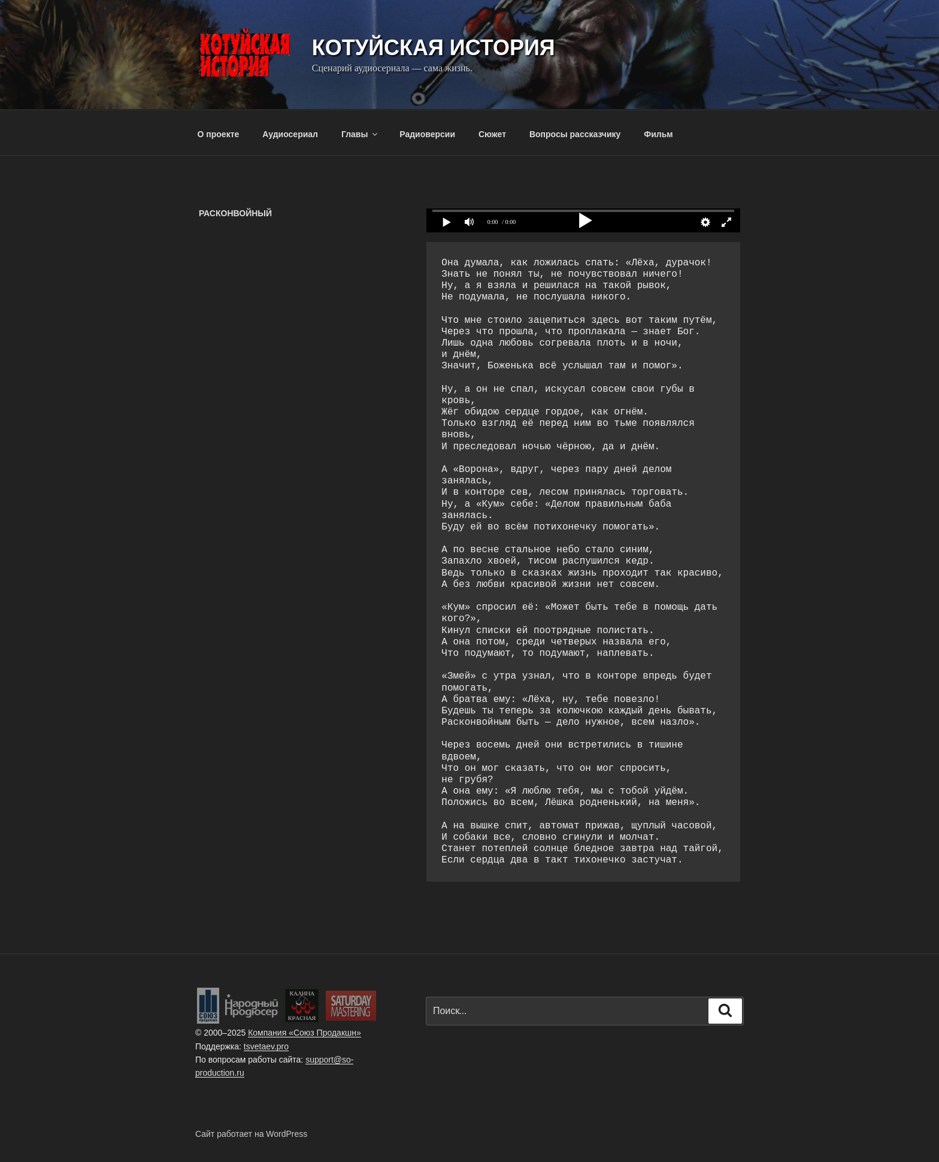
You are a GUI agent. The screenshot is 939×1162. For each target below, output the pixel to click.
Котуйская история (433, 47)
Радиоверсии (427, 134)
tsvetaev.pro (266, 1046)
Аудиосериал (290, 134)
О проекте (219, 134)
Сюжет (492, 134)
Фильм (658, 134)
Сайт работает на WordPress (251, 1134)
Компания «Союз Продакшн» (304, 1032)
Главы (360, 134)
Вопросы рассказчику (575, 134)
